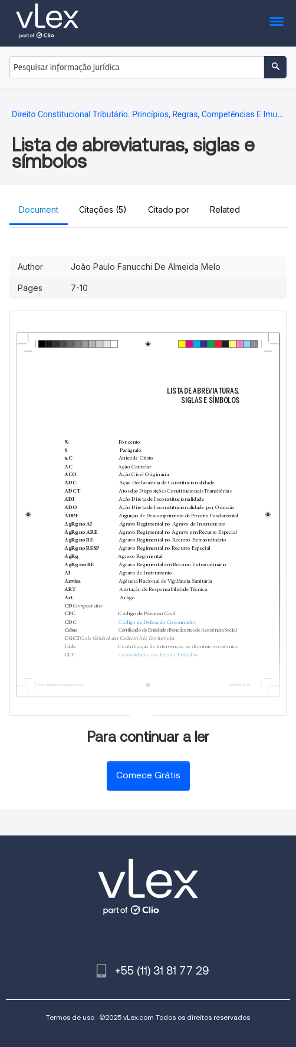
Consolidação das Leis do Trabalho (158, 655)
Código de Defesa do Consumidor (157, 622)
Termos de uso (70, 1017)
